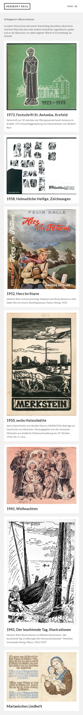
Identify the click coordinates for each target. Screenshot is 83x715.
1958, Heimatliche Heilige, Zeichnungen (39, 199)
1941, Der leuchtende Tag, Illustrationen (39, 629)
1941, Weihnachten (22, 509)
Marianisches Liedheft (24, 706)
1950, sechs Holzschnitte (26, 420)
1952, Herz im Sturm (23, 294)
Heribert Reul (17, 6)
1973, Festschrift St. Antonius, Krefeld (37, 115)
